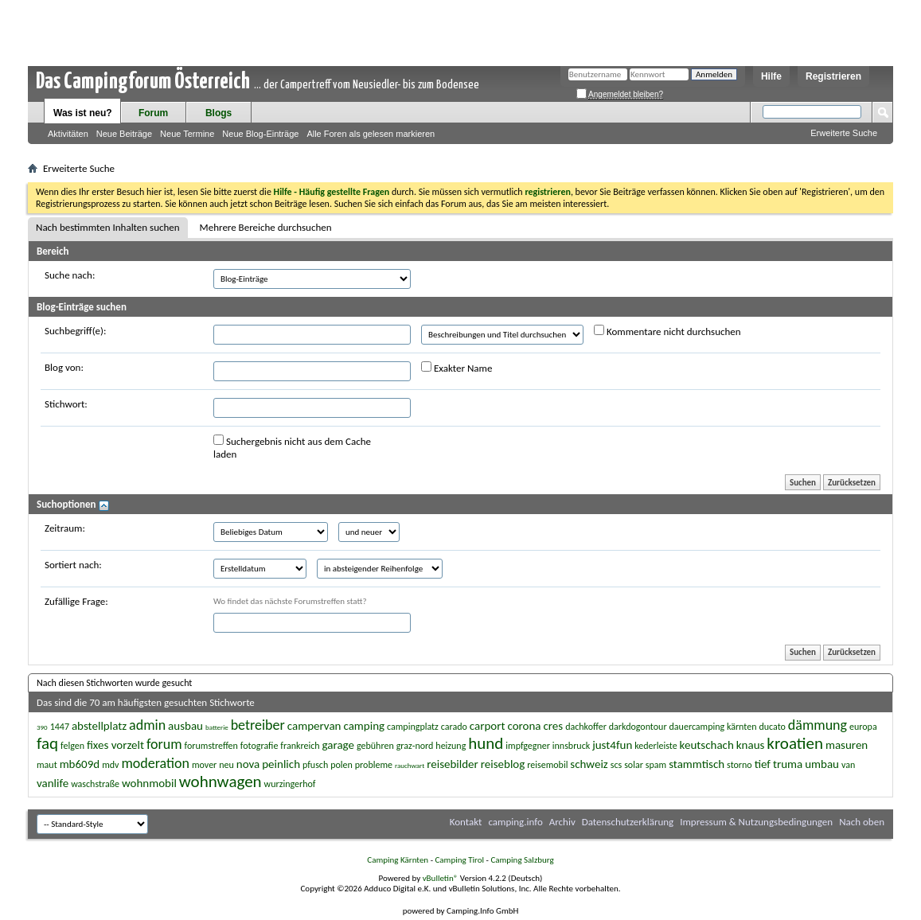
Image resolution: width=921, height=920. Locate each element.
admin (147, 725)
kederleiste (655, 745)
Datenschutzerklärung (628, 822)
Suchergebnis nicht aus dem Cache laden (292, 447)
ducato (772, 726)
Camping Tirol (459, 860)
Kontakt (466, 822)
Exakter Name (456, 367)
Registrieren (833, 76)
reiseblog (503, 764)
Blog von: (64, 367)
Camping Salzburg (521, 860)
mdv (110, 764)
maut (47, 764)
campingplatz (413, 726)
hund (485, 743)
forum (164, 744)
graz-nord (415, 745)
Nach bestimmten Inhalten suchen (108, 227)
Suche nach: (70, 275)
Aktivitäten (68, 133)
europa (863, 726)
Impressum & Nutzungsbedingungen (756, 822)
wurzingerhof (290, 783)
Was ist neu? (82, 113)
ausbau (185, 726)
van (848, 764)
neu (226, 764)
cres (553, 726)
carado (454, 726)
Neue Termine (187, 133)
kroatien (795, 743)
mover (204, 764)
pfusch (315, 764)
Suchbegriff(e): (75, 331)
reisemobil (547, 764)
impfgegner (527, 745)
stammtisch (696, 764)
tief (763, 764)
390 (42, 727)
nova (248, 764)
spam (656, 764)
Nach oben (861, 822)
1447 (59, 726)
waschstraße (95, 783)
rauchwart (409, 765)
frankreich (299, 745)
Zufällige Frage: (76, 601)
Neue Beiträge (124, 133)
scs (616, 764)
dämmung (817, 725)
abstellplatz (99, 726)
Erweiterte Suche (843, 133)
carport (487, 726)
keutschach (707, 745)
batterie (216, 727)
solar (633, 764)
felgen (72, 745)
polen (341, 764)
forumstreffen (211, 745)
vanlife (52, 783)
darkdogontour (638, 726)
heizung (450, 745)
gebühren (375, 745)
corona (524, 726)
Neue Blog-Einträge (260, 133)
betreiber (258, 725)
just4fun (612, 745)
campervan (314, 726)
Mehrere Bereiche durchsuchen (266, 227)
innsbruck (571, 745)
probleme (373, 764)
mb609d (80, 764)
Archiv (562, 822)
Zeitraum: (65, 528)
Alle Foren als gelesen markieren (370, 133)
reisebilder (452, 764)
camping (363, 726)
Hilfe (771, 76)
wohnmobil (149, 783)
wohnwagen (220, 781)
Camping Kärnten (397, 860)
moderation (155, 763)
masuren (846, 745)
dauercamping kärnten (713, 726)
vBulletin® (441, 878)
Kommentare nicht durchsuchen (667, 331)
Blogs (218, 113)
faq (47, 743)
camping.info (515, 822)
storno (739, 764)
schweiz (588, 764)
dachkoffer (586, 726)
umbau (822, 764)
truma (787, 764)
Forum (153, 113)
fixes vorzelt (115, 745)
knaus (750, 745)
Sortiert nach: (73, 565)
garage (338, 745)
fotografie (259, 745)
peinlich (281, 764)
